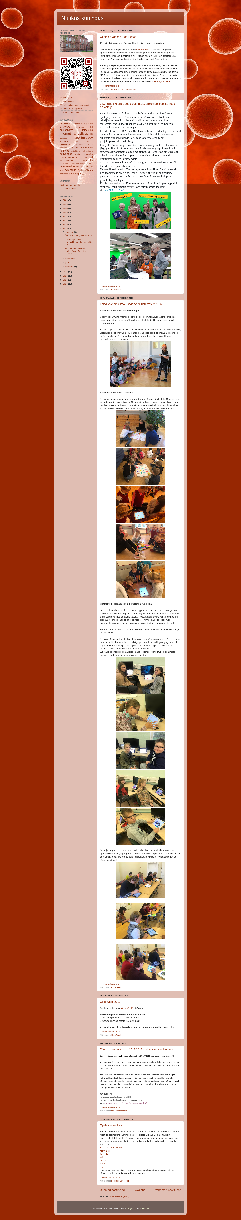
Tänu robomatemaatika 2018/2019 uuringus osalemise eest (136, 1049)
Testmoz (104, 1163)
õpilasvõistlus (85, 170)
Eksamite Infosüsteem (111, 1147)
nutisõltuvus (75, 151)
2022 (65, 216)
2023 (65, 212)
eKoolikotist (142, 49)
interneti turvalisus (74, 133)
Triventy (104, 1154)
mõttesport (79, 144)
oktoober (69, 232)
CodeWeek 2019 (110, 1001)
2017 (65, 276)
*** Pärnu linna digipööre (71, 108)
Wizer (103, 1157)
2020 (65, 224)
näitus (78, 154)
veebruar (69, 266)
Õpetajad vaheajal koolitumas (118, 36)
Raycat (131, 1208)
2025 (65, 204)
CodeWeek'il (127, 1008)
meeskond (65, 144)
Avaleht (140, 1190)
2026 (65, 200)
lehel (162, 81)
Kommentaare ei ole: (112, 86)
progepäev (88, 154)
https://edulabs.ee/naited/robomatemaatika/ (126, 1103)
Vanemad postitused (168, 1190)
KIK (91, 134)
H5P (102, 1167)
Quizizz (103, 1160)
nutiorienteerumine (82, 147)
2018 (65, 272)
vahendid (88, 166)
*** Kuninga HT (67, 97)
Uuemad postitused (112, 1190)
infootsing (87, 130)
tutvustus (79, 167)
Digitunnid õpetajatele (70, 185)
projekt (89, 157)
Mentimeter (105, 1151)
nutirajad (64, 150)
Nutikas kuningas (82, 18)
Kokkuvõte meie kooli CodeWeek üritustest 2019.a (131, 304)
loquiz (77, 141)
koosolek (64, 141)
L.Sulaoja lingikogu (68, 189)
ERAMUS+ (66, 126)
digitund (88, 123)
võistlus (71, 170)
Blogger (145, 1208)
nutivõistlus (66, 153)
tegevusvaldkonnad (78, 163)
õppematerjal (130, 89)
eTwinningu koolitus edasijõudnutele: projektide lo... (78, 242)
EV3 (91, 127)
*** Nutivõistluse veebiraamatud (74, 105)
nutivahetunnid (87, 151)
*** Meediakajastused (69, 112)
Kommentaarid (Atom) (119, 1196)
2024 (65, 208)
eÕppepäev (66, 130)
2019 (65, 228)
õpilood (63, 174)
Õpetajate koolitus (111, 1125)
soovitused (64, 163)
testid (126, 1181)
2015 (65, 284)
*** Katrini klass (67, 101)
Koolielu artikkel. (115, 190)
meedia (90, 141)
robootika (88, 160)
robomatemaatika (119, 1111)
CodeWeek (116, 987)
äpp (82, 174)
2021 (65, 220)
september (70, 258)
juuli (67, 262)
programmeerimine (68, 157)
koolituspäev (117, 89)
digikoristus (77, 124)
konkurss (63, 138)
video (62, 171)
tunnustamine (67, 166)
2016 (65, 280)
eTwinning (116, 289)
